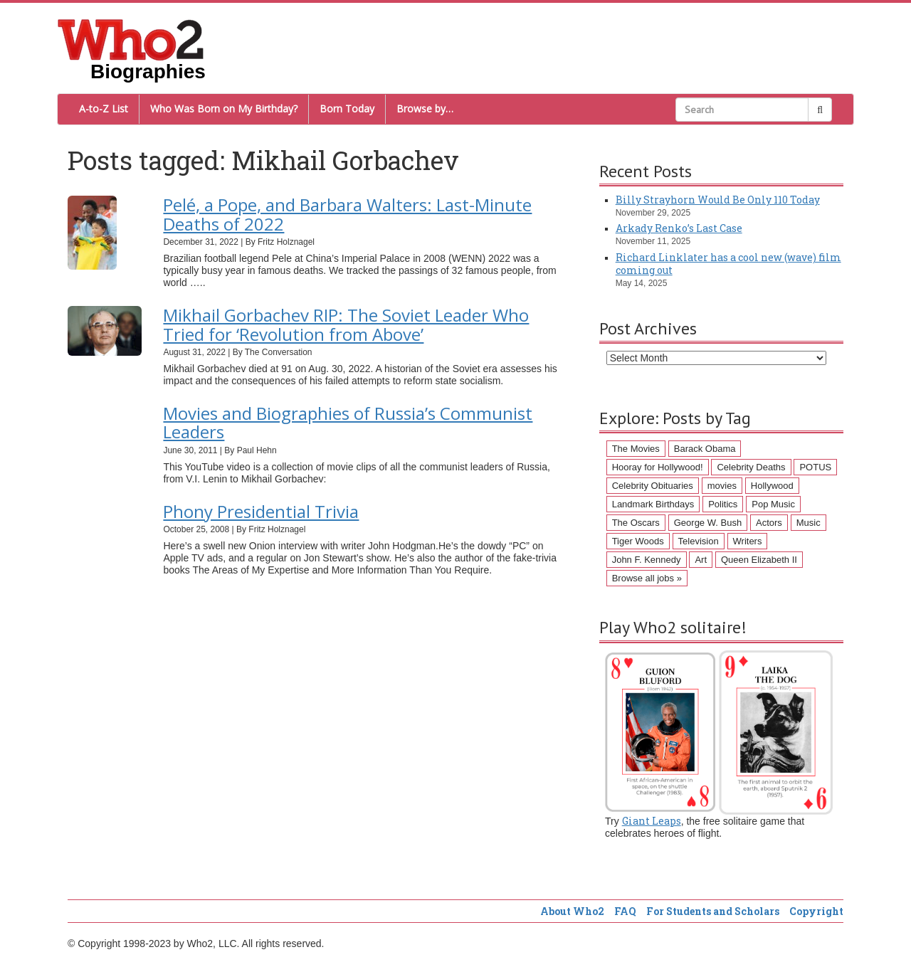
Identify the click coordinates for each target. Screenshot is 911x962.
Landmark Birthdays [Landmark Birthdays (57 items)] (653, 504)
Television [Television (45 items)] (698, 541)
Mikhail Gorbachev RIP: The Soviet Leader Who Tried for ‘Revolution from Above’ (346, 324)
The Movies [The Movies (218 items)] (636, 448)
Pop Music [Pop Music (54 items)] (773, 504)
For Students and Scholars (712, 911)
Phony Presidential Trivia (261, 511)
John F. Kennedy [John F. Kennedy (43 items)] (646, 559)
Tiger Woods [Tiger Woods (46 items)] (638, 541)
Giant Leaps (651, 821)
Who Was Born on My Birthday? (223, 108)
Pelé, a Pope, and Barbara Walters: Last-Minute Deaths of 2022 (347, 214)
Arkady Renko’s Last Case (679, 228)
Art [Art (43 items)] (701, 559)
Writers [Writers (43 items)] (747, 541)
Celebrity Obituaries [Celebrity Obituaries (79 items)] (652, 485)
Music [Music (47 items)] (808, 522)
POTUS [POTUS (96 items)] (815, 467)
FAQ (625, 911)
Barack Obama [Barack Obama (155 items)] (705, 448)
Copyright (816, 911)
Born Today (347, 108)
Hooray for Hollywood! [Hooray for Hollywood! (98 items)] (657, 467)
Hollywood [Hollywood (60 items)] (772, 485)
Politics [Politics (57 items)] (722, 504)
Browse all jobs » (647, 578)
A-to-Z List (103, 108)
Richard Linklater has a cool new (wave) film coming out (728, 263)
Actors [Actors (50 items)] (769, 522)
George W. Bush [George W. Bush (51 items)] (708, 522)
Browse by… (424, 108)
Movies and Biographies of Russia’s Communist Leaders (347, 422)
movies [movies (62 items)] (722, 485)
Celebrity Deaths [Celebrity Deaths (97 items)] (751, 467)
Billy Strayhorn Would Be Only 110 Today (718, 199)
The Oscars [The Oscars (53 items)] (636, 522)
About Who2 (572, 911)
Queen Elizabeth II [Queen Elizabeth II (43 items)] (759, 559)
